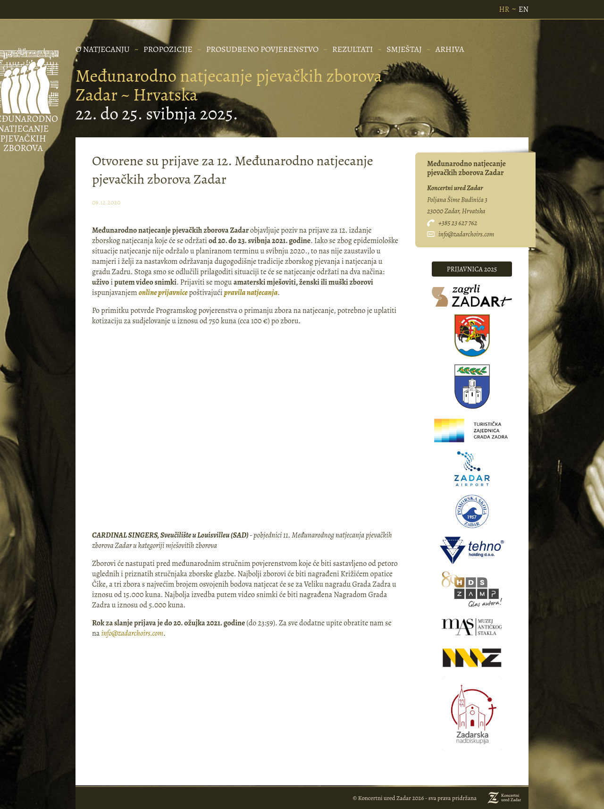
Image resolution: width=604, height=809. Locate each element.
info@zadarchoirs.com (132, 633)
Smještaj (404, 49)
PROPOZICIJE (168, 49)
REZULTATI (352, 49)
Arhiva (450, 49)
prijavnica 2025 (472, 269)
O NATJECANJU (103, 49)
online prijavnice (163, 292)
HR (504, 9)
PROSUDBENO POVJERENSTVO (262, 49)
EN (523, 9)
